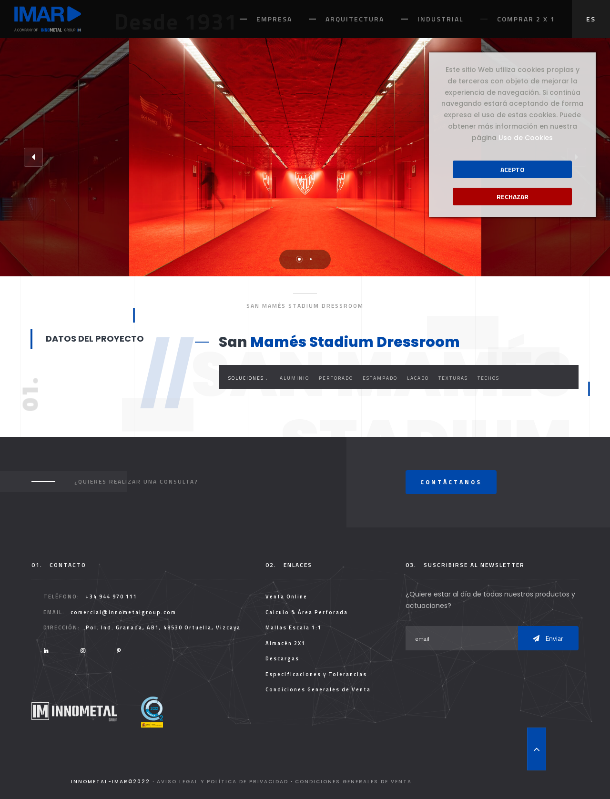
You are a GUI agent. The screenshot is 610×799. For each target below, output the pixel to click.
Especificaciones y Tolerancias (316, 674)
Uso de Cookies (525, 137)
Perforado (336, 378)
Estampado (380, 378)
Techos (488, 378)
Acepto (512, 169)
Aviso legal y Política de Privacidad (222, 781)
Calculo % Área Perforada (306, 612)
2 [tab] (310, 259)
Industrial (440, 19)
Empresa (274, 19)
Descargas (282, 658)
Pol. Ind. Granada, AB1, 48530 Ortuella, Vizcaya (163, 627)
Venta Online (286, 596)
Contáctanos (451, 481)
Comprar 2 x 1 (526, 19)
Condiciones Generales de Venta (318, 689)
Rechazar (513, 197)
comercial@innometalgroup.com (123, 612)
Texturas (453, 378)
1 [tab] (299, 259)
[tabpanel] (305, 157)
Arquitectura (354, 19)
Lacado (418, 378)
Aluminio (294, 378)
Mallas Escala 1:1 (293, 627)
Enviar (548, 638)
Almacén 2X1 (285, 643)
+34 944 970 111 (111, 596)
